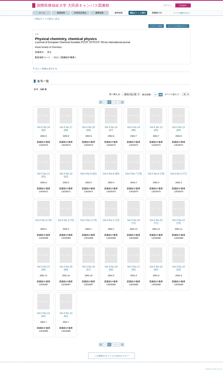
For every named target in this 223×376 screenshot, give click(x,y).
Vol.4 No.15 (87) (111, 128)
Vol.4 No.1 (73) (111, 220)
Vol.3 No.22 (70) (178, 221)
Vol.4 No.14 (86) (133, 128)
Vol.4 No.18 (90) (43, 128)
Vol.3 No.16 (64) (156, 268)
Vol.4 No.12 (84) (178, 128)
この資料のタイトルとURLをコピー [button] (111, 356)
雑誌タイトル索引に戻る (47, 19)
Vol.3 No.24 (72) (133, 221)
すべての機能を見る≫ (181, 13)
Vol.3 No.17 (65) (133, 268)
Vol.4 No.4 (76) (43, 220)
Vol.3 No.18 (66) (111, 268)
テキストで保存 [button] (156, 26)
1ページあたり (172, 94)
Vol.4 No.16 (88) (88, 128)
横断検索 (99, 13)
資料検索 (119, 13)
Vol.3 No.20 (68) (66, 268)
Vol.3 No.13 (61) (66, 314)
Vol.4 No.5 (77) (178, 173)
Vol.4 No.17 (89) (66, 128)
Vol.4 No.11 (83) (43, 175)
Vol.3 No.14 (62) (43, 314)
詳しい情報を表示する (46, 68)
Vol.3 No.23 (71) (156, 221)
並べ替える (114, 94)
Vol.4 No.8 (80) (111, 173)
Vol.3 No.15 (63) (178, 268)
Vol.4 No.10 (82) (66, 175)
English (183, 5)
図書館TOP (157, 13)
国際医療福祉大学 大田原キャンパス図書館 (73, 5)
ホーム (42, 13)
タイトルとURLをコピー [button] (177, 26)
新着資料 (61, 13)
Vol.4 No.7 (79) (133, 173)
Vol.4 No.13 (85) (156, 128)
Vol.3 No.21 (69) (43, 268)
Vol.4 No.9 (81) (88, 173)
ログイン (167, 5)
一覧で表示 (156, 94)
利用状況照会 (80, 13)
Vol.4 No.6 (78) (156, 173)
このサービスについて (213, 369)
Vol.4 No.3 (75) (66, 220)
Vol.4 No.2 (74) (88, 220)
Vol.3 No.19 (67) (88, 268)
